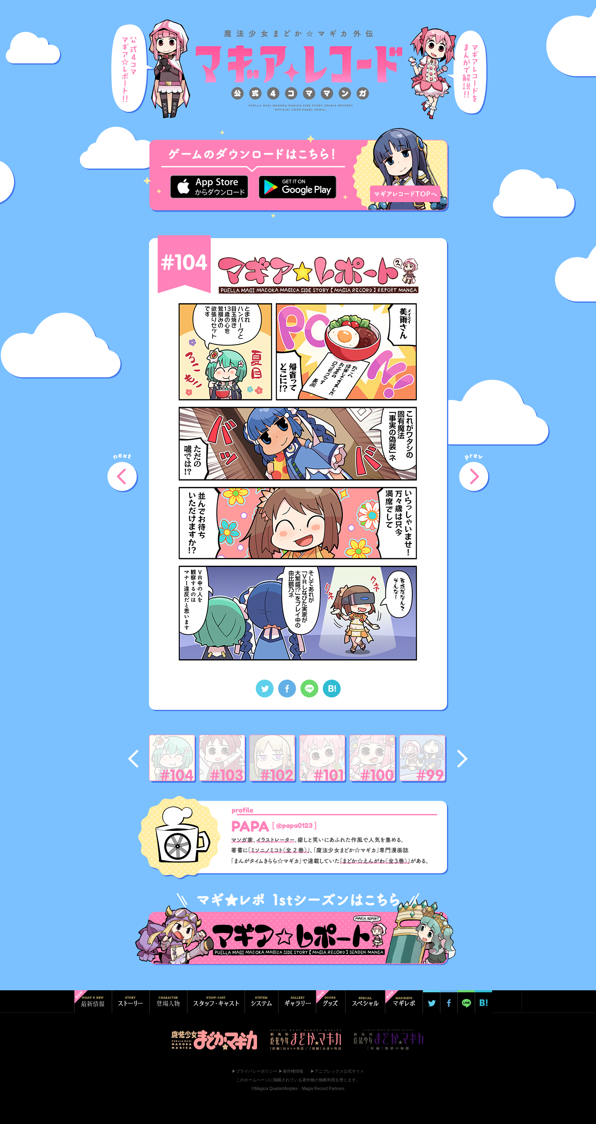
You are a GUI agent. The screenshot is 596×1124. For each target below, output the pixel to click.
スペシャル (365, 1001)
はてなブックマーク (332, 688)
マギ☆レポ (404, 1001)
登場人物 (168, 1001)
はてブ (483, 1001)
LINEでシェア (309, 688)
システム (261, 1001)
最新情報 (93, 1001)
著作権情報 (293, 1071)
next (123, 474)
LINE (466, 1001)
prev (475, 474)
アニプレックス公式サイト (339, 1071)
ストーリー (130, 1001)
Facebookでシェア (287, 688)
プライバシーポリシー (256, 1071)
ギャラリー (297, 1001)
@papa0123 (294, 826)
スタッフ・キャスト (216, 1001)
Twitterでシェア (265, 688)
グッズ (330, 1001)
